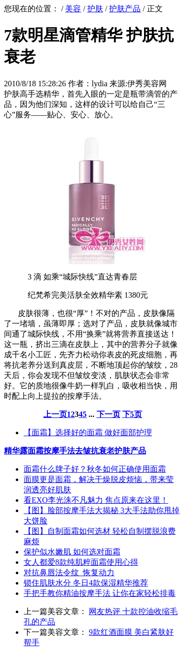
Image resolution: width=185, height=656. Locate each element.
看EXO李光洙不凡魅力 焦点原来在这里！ (96, 500)
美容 (73, 8)
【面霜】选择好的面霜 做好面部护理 (88, 432)
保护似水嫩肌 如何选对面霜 (72, 552)
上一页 (55, 414)
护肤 (95, 8)
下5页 (132, 414)
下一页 (108, 414)
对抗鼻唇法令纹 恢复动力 (69, 572)
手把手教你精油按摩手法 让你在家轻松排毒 (100, 593)
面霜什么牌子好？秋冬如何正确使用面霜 (95, 469)
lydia (100, 83)
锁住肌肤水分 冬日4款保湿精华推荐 (86, 583)
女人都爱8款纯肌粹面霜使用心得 (81, 562)
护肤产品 (125, 8)
